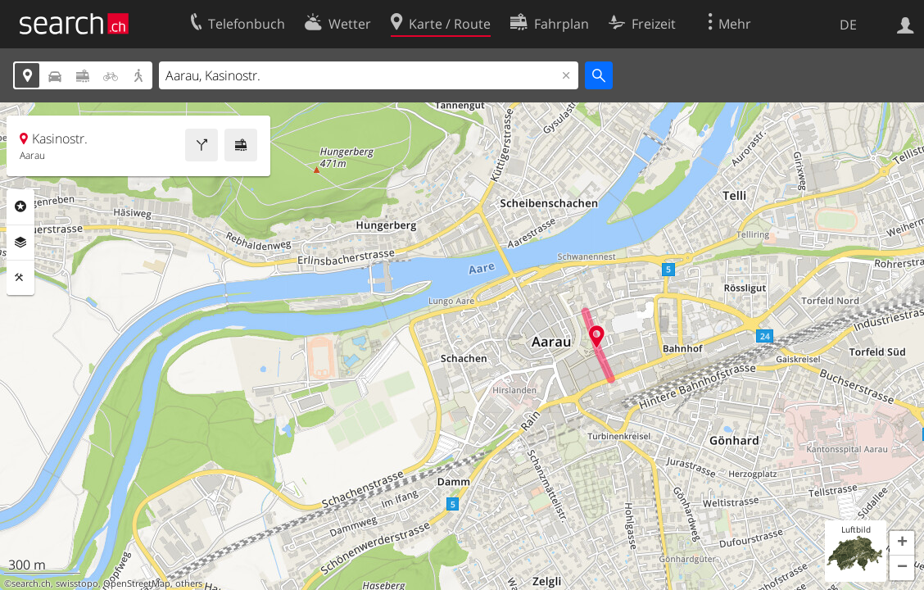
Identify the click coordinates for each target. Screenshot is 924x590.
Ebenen (20, 242)
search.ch (31, 583)
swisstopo (77, 583)
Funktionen (20, 278)
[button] (902, 543)
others (188, 583)
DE (848, 25)
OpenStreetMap (136, 583)
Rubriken (20, 206)
